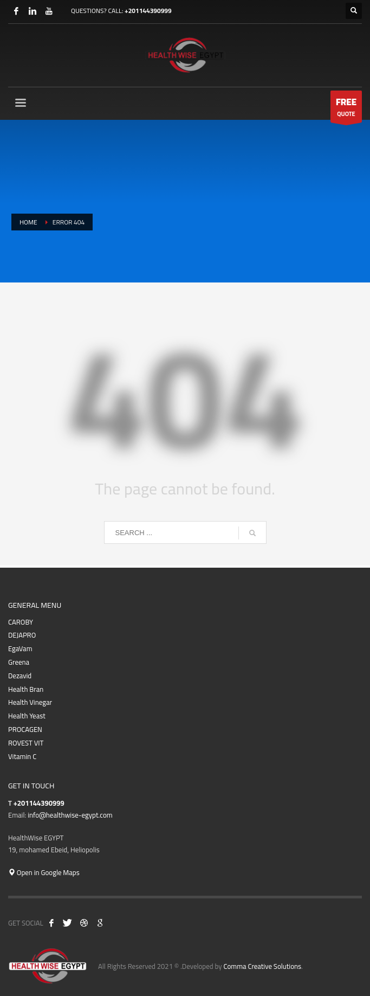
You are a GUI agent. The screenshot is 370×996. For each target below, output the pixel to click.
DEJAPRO (22, 635)
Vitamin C (22, 756)
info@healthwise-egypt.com (70, 814)
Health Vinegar (30, 702)
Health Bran (25, 689)
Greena (18, 662)
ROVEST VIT (25, 743)
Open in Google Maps (44, 872)
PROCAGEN (25, 729)
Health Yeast (27, 716)
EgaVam (20, 648)
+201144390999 (148, 10)
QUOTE (346, 108)
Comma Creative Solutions (262, 966)
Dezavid (19, 676)
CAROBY (20, 622)
